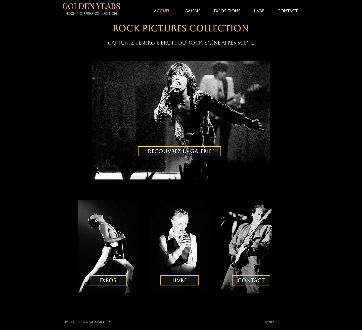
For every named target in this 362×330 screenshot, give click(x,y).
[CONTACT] (251, 280)
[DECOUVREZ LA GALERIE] (179, 151)
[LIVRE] (179, 280)
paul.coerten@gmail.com (88, 322)
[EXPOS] (108, 280)
